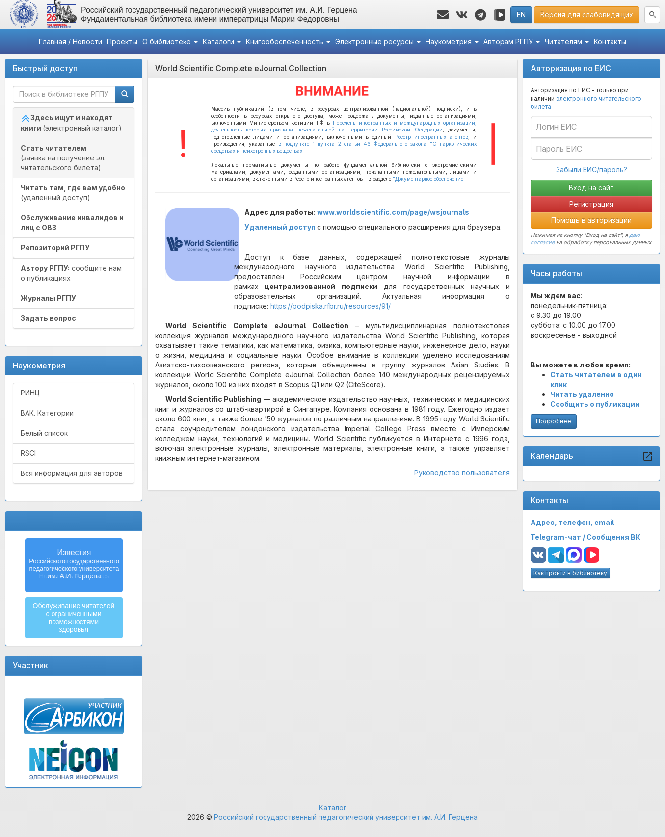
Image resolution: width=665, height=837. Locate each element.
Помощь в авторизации (591, 220)
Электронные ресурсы (378, 41)
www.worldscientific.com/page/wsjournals (393, 212)
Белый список (44, 433)
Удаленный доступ (280, 227)
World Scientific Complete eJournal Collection (240, 68)
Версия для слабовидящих (586, 14)
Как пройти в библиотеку (570, 572)
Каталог (332, 807)
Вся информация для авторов (72, 473)
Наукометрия (452, 41)
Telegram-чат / (558, 537)
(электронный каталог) (71, 122)
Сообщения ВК (613, 537)
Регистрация (591, 204)
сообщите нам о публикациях (71, 273)
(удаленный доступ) (73, 192)
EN (521, 14)
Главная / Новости (70, 41)
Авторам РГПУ (511, 41)
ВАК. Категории (47, 413)
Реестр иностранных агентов (432, 137)
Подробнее (553, 421)
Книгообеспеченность (288, 41)
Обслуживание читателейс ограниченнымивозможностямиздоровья (74, 617)
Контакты (610, 41)
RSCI (28, 453)
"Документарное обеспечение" (429, 179)
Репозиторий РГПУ (55, 247)
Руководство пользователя (462, 473)
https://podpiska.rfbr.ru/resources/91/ (330, 306)
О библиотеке (170, 41)
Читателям (567, 41)
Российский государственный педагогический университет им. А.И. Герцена (346, 817)
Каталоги (222, 41)
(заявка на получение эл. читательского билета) (63, 158)
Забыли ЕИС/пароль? (591, 169)
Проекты (122, 41)
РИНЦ (30, 393)
